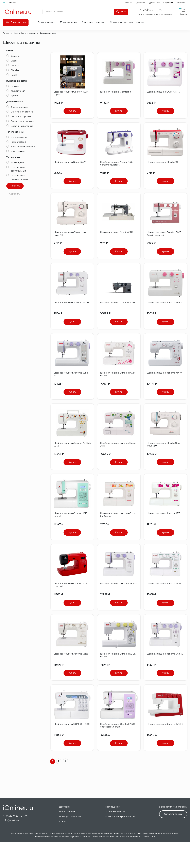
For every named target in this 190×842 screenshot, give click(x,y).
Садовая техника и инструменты (127, 22)
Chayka (15, 70)
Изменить (12, 3)
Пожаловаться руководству (120, 817)
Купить (72, 111)
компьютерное (19, 137)
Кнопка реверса (19, 107)
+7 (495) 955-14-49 (15, 816)
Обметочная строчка (22, 112)
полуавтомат (18, 91)
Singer (14, 61)
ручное (14, 96)
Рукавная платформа (22, 121)
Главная (128, 3)
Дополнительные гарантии (161, 3)
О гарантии (182, 3)
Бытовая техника (46, 22)
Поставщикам (112, 807)
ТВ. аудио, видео (68, 22)
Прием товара (67, 812)
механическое (18, 142)
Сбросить (14, 194)
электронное (18, 151)
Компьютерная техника (93, 22)
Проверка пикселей (70, 817)
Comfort (15, 66)
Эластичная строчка (22, 126)
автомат (15, 86)
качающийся (17, 163)
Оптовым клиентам (115, 812)
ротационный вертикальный (18, 169)
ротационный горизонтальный (19, 177)
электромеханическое (23, 147)
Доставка (141, 3)
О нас (62, 821)
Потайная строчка (21, 117)
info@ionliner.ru (12, 820)
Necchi (14, 75)
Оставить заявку (173, 814)
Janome (15, 56)
